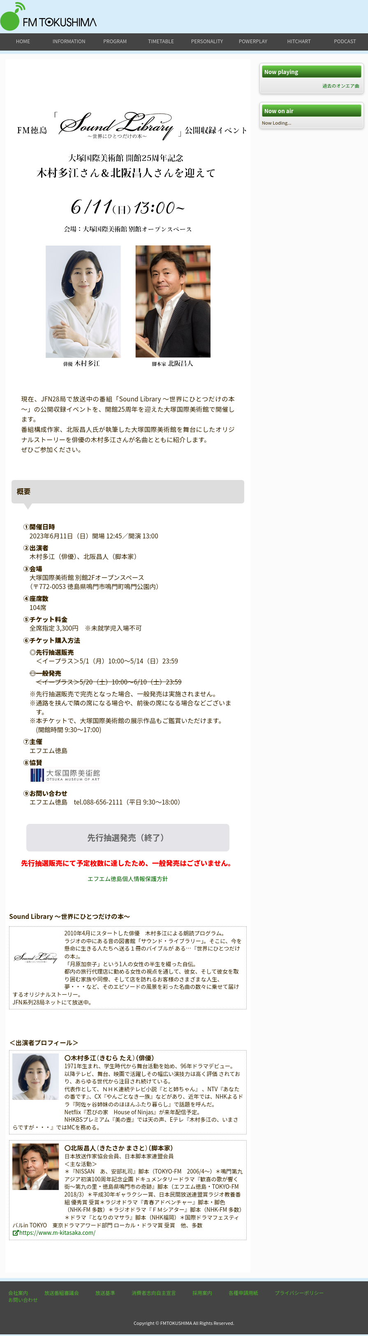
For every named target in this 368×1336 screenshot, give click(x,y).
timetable (161, 40)
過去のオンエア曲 (340, 85)
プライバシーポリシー (299, 1294)
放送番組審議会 (61, 1294)
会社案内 (18, 1294)
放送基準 (105, 1294)
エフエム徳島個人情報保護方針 (128, 880)
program (115, 40)
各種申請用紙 (243, 1294)
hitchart (299, 40)
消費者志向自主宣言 (154, 1294)
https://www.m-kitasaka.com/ (53, 1234)
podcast (345, 40)
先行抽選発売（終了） (128, 838)
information (69, 40)
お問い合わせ (23, 1301)
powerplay (253, 40)
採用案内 (202, 1294)
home (23, 40)
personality (207, 40)
